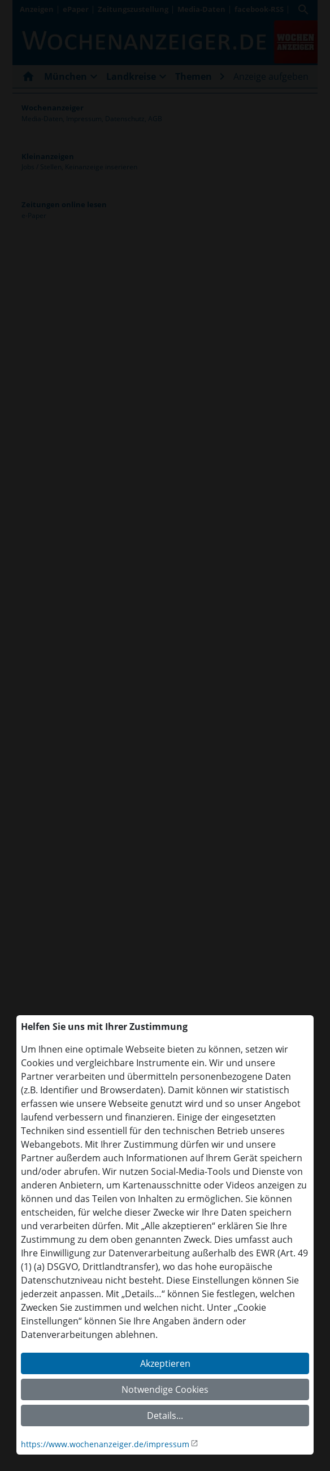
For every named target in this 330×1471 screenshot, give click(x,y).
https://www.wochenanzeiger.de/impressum (105, 1444)
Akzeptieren (165, 1363)
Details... (165, 1415)
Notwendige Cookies (165, 1389)
